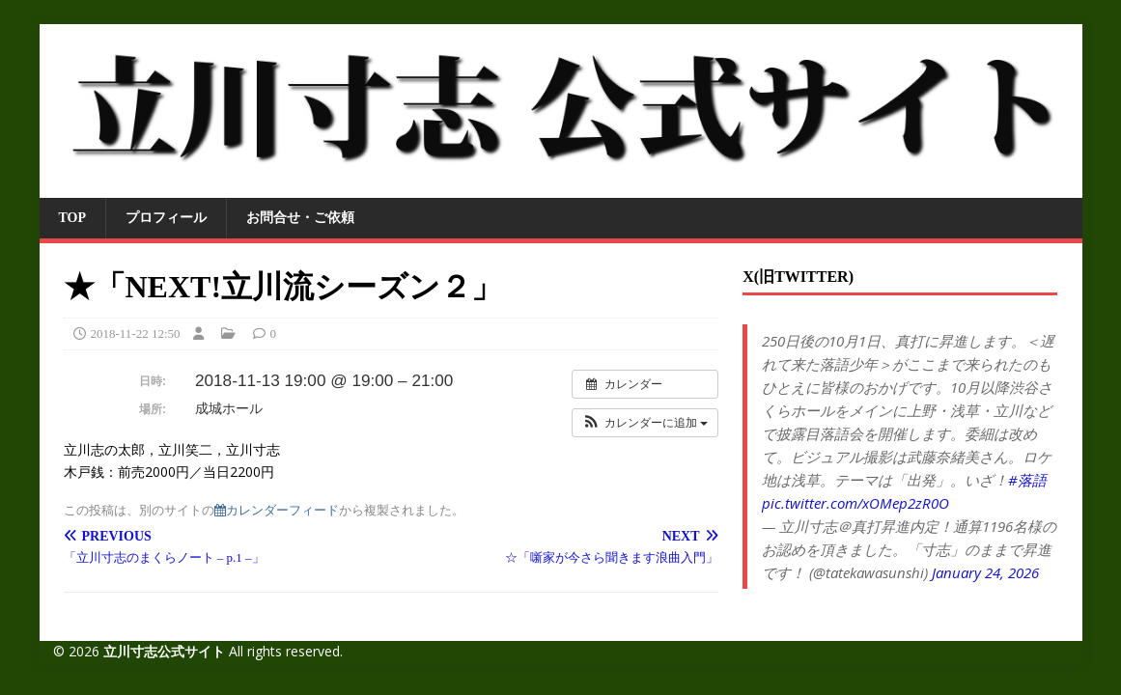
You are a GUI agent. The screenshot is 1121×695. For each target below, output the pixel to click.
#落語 (1027, 479)
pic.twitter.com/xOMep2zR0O (855, 503)
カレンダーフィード (276, 510)
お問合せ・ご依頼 (300, 217)
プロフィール (166, 217)
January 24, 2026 (985, 572)
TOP (73, 217)
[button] (645, 422)
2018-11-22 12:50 (136, 333)
